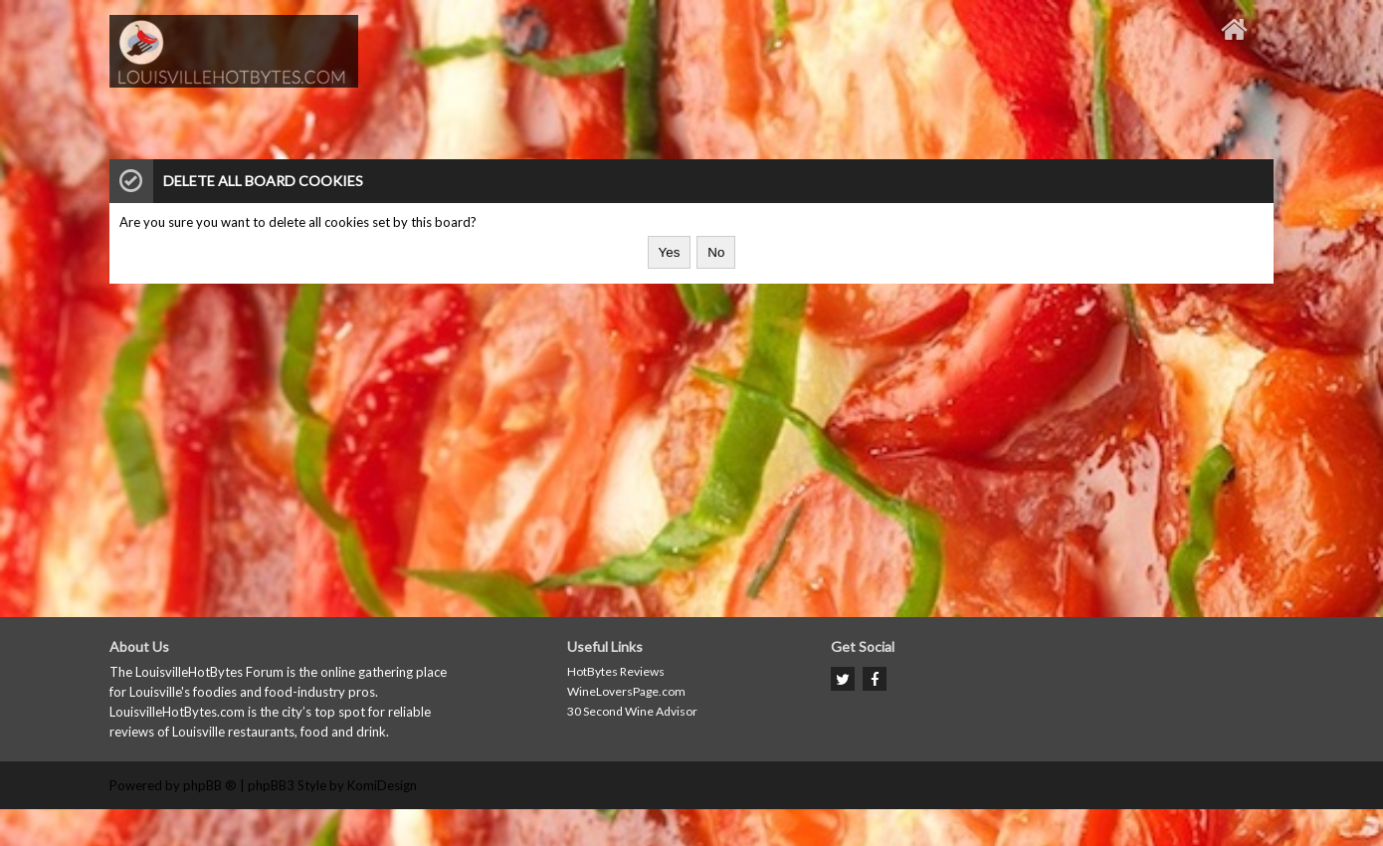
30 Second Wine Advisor (632, 711)
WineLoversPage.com (626, 691)
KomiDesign (382, 785)
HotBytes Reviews (616, 671)
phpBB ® (210, 785)
